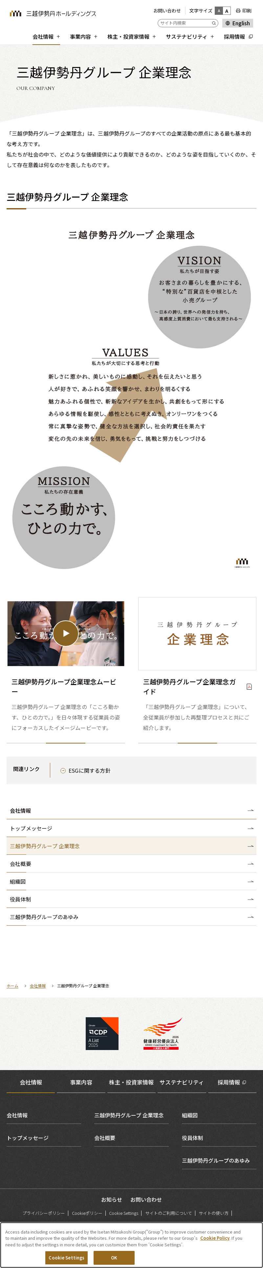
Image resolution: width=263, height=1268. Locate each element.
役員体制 (192, 1138)
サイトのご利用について (168, 1213)
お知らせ (111, 1199)
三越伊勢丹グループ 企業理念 (129, 1115)
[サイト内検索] (188, 23)
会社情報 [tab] (31, 1082)
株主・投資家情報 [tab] (131, 1082)
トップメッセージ (28, 1138)
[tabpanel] (131, 1137)
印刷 (247, 10)
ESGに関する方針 (90, 770)
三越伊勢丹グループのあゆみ (216, 1160)
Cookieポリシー (87, 1213)
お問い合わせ (167, 10)
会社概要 (104, 1138)
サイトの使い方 (214, 1213)
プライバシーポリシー (43, 1213)
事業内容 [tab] (81, 1082)
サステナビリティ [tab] (182, 1082)
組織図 (190, 1115)
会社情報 (20, 810)
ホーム (12, 985)
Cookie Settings (123, 1213)
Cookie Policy (215, 1241)
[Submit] (215, 23)
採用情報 (229, 1082)
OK (114, 1261)
